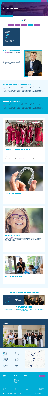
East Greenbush (26, 310)
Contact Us (15, 382)
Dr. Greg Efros (9, 53)
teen (8, 243)
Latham (33, 309)
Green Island (22, 310)
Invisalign (15, 379)
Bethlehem (8, 309)
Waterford (36, 309)
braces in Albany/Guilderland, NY (14, 200)
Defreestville (39, 309)
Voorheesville (23, 309)
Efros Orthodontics (6, 52)
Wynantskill (42, 309)
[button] (30, 365)
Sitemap (21, 393)
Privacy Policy (19, 393)
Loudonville (30, 309)
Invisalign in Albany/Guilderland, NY (21, 158)
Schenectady (26, 309)
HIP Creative (42, 393)
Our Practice (15, 377)
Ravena (18, 309)
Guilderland (14, 309)
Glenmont (11, 309)
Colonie (20, 309)
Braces (15, 378)
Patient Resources (16, 380)
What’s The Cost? (16, 381)
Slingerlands (5, 309)
